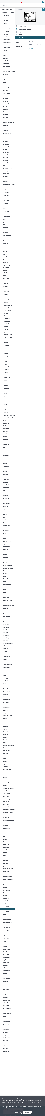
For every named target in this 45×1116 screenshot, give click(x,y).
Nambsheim (6, 624)
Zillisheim (5, 1048)
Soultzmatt (6, 863)
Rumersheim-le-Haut (8, 788)
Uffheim (5, 933)
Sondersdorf (6, 847)
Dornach (5, 208)
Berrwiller (5, 101)
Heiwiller (5, 364)
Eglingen (5, 219)
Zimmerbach (6, 1051)
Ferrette (5, 254)
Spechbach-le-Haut (8, 868)
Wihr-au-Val (6, 1005)
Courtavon (5, 189)
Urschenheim (6, 943)
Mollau (4, 581)
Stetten (5, 887)
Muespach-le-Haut (7, 600)
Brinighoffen (6, 155)
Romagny (5, 766)
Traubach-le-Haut (7, 922)
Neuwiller (5, 630)
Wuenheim (5, 1040)
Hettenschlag (6, 377)
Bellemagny (6, 79)
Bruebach (5, 157)
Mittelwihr (5, 573)
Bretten (5, 149)
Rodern (5, 761)
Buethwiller (6, 163)
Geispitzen (5, 289)
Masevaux (5, 552)
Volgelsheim (6, 962)
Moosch (5, 592)
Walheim (5, 973)
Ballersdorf (5, 58)
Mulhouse (5, 608)
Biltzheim (5, 114)
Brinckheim (6, 152)
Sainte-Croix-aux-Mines (9, 807)
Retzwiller (5, 729)
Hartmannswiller (7, 340)
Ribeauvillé (5, 731)
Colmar (5, 187)
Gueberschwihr (7, 310)
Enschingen (6, 230)
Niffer (4, 646)
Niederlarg (5, 640)
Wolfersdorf (6, 1032)
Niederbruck (6, 632)
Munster (5, 613)
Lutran (4, 528)
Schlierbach (6, 817)
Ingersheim (6, 428)
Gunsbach (5, 326)
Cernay (4, 179)
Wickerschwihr (7, 1000)
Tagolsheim (6, 901)
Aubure (5, 50)
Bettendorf (5, 104)
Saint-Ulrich (6, 804)
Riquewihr (5, 753)
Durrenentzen (6, 216)
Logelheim (5, 520)
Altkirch (5, 23)
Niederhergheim (7, 638)
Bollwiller (5, 130)
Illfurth (4, 420)
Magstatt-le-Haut (7, 544)
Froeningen (6, 278)
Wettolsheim (6, 997)
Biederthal (5, 109)
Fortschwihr (6, 267)
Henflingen (6, 369)
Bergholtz (5, 96)
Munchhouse (6, 611)
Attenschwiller (6, 47)
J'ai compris (27, 1112)
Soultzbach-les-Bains (8, 858)
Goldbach (5, 297)
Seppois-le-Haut (7, 831)
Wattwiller (5, 981)
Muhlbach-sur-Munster (9, 605)
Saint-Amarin (6, 793)
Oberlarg (5, 659)
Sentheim (5, 825)
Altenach (5, 18)
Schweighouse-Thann (8, 820)
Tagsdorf (5, 903)
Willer (4, 1016)
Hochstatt (5, 391)
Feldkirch (5, 248)
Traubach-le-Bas (7, 919)
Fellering (5, 251)
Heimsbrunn (6, 359)
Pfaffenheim (6, 694)
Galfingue (5, 283)
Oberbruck (5, 648)
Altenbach (5, 20)
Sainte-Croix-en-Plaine (9, 809)
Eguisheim (5, 222)
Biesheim (5, 112)
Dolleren (5, 206)
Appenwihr (6, 34)
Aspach (5, 45)
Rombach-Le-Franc (8, 769)
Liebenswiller (6, 503)
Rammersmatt (6, 710)
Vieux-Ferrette (6, 949)
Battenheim (6, 74)
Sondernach (6, 844)
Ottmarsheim (6, 686)
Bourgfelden (6, 138)
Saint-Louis (6, 801)
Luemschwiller (6, 525)
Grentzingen (6, 302)
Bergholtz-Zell (6, 93)
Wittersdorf (6, 1029)
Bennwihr (5, 85)
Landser (5, 477)
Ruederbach (6, 782)
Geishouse (5, 286)
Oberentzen (6, 654)
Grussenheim (6, 308)
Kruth (4, 469)
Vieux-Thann (6, 952)
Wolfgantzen (6, 1035)
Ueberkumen (6, 927)
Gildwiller (5, 294)
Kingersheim (6, 455)
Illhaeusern (6, 423)
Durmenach (6, 214)
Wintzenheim (6, 1021)
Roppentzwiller (7, 772)
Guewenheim (6, 321)
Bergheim (5, 90)
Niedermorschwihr (8, 643)
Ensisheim (5, 232)
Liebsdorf (5, 506)
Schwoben (5, 823)
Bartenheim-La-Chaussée (9, 71)
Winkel (4, 1019)
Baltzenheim (6, 63)
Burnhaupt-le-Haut (8, 171)
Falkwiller (5, 243)
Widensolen (6, 1003)
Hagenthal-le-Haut (8, 337)
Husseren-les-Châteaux (9, 415)
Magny (4, 538)
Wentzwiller (6, 989)
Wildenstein (6, 1011)
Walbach (5, 968)
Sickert (4, 836)
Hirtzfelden (6, 388)
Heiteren (5, 361)
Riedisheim (6, 737)
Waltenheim (6, 976)
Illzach (4, 426)
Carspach (5, 176)
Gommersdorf (6, 299)
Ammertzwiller (7, 28)
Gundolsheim (6, 324)
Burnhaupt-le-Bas (7, 168)
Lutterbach (6, 536)
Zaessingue (6, 1043)
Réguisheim (6, 723)
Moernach (5, 579)
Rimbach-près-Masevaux (9, 748)
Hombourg (5, 399)
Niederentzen (6, 635)
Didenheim (5, 197)
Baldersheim (6, 53)
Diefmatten (6, 200)
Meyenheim (6, 562)
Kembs (4, 447)
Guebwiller (5, 313)
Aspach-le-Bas (6, 39)
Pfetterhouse (6, 699)
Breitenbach (6, 147)
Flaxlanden (5, 262)
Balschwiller (6, 61)
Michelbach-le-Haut (8, 568)
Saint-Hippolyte (7, 799)
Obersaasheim (6, 667)
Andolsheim (6, 31)
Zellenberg (5, 1045)
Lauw (4, 490)
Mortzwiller (6, 597)
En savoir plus (17, 1112)
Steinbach (5, 874)
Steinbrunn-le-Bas (7, 876)
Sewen (4, 833)
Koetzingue (6, 466)
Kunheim (5, 471)
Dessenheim (6, 195)
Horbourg (5, 401)
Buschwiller (6, 173)
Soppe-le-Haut (6, 852)
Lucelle (4, 522)
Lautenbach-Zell (7, 485)
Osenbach (5, 681)
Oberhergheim (6, 656)
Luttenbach (6, 530)
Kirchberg (5, 458)
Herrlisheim (6, 372)
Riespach (5, 742)
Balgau (4, 55)
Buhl (4, 165)
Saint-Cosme (6, 796)
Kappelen (5, 439)
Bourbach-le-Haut (7, 136)
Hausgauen (6, 345)
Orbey (4, 675)
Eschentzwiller (6, 238)
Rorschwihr (6, 774)
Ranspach (5, 718)
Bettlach (5, 106)
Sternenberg (6, 884)
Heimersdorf (6, 356)
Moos (4, 589)
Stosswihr (5, 893)
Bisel (4, 120)
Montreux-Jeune (7, 584)
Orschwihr (5, 678)
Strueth (5, 895)
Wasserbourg (6, 978)
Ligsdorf (5, 511)
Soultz (4, 855)
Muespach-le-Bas (7, 603)
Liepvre (5, 509)
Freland (5, 273)
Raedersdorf (6, 705)
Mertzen (5, 554)
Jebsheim (5, 434)
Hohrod (5, 393)
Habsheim (5, 329)
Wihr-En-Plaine (7, 1008)
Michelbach (6, 570)
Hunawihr (5, 407)
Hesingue (5, 375)
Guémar (5, 316)
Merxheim (5, 557)
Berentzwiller (6, 87)
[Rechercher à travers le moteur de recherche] (21, 5)
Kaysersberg (6, 444)
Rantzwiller (6, 721)
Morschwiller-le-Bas (8, 595)
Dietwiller (5, 203)
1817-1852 (7, 909)
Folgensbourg (6, 265)
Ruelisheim (6, 785)
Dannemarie (6, 192)
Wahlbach (5, 965)
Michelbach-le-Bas (7, 565)
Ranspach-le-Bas (7, 713)
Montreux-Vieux (7, 587)
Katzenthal (5, 442)
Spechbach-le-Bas (7, 866)
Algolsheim (6, 15)
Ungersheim (6, 938)
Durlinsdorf (6, 211)
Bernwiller (5, 98)
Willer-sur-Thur (7, 1013)
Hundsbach (6, 409)
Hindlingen (5, 380)
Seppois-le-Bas (6, 828)
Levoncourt (6, 498)
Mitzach (5, 576)
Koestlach (5, 463)
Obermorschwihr (7, 662)
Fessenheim (6, 257)
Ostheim (5, 683)
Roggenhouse (6, 764)
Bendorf (5, 82)
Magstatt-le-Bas (7, 541)
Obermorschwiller (7, 664)
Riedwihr (5, 740)
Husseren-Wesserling (8, 418)
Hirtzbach (5, 385)
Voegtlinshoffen (7, 957)
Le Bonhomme (6, 493)
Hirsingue (5, 383)
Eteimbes (5, 240)
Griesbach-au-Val (7, 305)
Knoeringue (6, 460)
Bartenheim (6, 69)
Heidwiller (5, 353)
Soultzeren (5, 860)
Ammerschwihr (7, 26)
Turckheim (5, 925)
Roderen (5, 758)
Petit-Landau (6, 691)
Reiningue (5, 726)
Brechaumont (6, 144)
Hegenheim (6, 350)
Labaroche (5, 474)
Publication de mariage (8, 12)
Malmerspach (6, 546)
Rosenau (5, 777)
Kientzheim (6, 450)
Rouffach (5, 780)
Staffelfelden (6, 871)
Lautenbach (6, 487)
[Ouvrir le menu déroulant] (2, 2)
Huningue (5, 412)
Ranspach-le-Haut (7, 715)
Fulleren (5, 281)
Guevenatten (6, 318)
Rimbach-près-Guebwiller (9, 745)
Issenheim (5, 431)
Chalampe (5, 181)
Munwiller (5, 619)
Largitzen (5, 482)
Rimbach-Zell (6, 750)
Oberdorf (5, 651)
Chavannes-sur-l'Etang (9, 184)
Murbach (5, 621)
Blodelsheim (6, 125)
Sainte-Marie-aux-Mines (9, 812)
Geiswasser (6, 291)
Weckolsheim (6, 984)
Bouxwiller (5, 141)
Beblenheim (6, 77)
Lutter (4, 533)
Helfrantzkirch (6, 367)
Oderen (5, 670)
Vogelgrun (5, 960)
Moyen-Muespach (7, 689)
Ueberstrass (6, 930)
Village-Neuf (6, 954)
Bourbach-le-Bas (7, 133)
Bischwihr (5, 117)
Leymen (5, 501)
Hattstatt (5, 342)
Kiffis (4, 452)
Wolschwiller (6, 1037)
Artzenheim (6, 36)
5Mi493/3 (6, 911)
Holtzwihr (5, 396)
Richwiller (5, 734)
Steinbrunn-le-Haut (8, 879)
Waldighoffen (6, 970)
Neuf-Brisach (6, 627)
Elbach (4, 224)
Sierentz (5, 839)
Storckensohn (6, 890)
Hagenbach (6, 332)
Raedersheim (6, 707)
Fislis (4, 259)
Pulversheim (6, 702)
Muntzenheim (6, 616)
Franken (5, 270)
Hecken (5, 348)
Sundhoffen (6, 898)
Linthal (4, 517)
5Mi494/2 (6, 906)
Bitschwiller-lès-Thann (8, 122)
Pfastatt (5, 697)
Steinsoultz (6, 882)
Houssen (5, 404)
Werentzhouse (6, 992)
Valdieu (5, 946)
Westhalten (6, 994)
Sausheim (5, 815)
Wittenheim (6, 1027)
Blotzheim (5, 128)
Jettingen (5, 436)
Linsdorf (5, 514)
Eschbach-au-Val (7, 235)
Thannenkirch (6, 917)
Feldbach (5, 246)
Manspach (5, 549)
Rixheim (5, 756)
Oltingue (5, 672)
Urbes (4, 941)
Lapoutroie (6, 479)
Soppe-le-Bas (6, 850)
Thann (4, 914)
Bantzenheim (6, 66)
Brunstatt (5, 160)
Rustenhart (6, 791)
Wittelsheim (6, 1024)
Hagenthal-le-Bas (7, 334)
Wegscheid (5, 986)
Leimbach (5, 495)
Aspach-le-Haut (7, 42)
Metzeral (5, 560)
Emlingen (5, 227)
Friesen (5, 275)
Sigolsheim (5, 842)
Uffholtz (5, 935)
